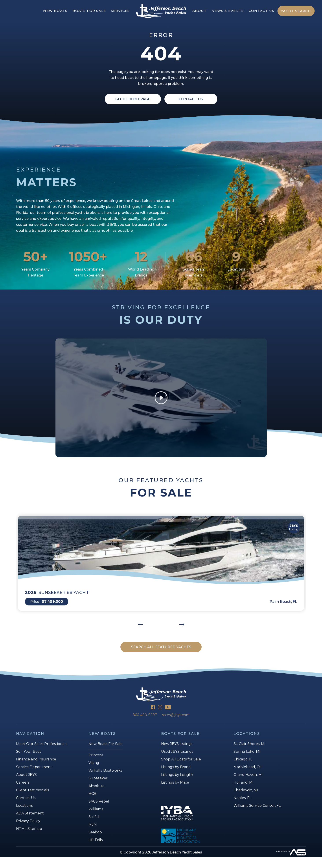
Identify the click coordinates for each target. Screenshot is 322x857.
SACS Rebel (98, 801)
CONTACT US (261, 11)
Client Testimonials (32, 790)
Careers (22, 782)
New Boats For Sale (105, 744)
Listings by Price (175, 782)
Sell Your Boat (28, 751)
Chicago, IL (243, 759)
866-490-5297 (144, 715)
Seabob (95, 832)
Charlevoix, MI (246, 790)
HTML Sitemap (29, 829)
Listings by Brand (176, 767)
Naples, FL (242, 798)
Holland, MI (244, 782)
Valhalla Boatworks (105, 770)
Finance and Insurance (36, 759)
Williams (95, 809)
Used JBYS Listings (177, 751)
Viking (93, 763)
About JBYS (26, 775)
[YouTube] (168, 707)
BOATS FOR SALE (89, 11)
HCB (92, 794)
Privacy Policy (28, 821)
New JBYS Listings (176, 744)
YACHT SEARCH (296, 11)
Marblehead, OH (248, 767)
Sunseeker (98, 778)
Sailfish (94, 817)
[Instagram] (160, 707)
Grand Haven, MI (248, 775)
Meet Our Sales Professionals (41, 744)
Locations (24, 805)
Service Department (34, 767)
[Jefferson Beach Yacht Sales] (161, 11)
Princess (95, 755)
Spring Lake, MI (247, 751)
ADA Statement (30, 813)
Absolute (96, 786)
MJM (92, 824)
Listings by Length (177, 775)
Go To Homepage (132, 99)
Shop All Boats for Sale (181, 759)
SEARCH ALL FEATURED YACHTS (161, 647)
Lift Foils (95, 840)
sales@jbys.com (176, 715)
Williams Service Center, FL (257, 805)
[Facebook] (153, 707)
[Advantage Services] (257, 852)
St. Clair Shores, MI (249, 744)
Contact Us (191, 99)
